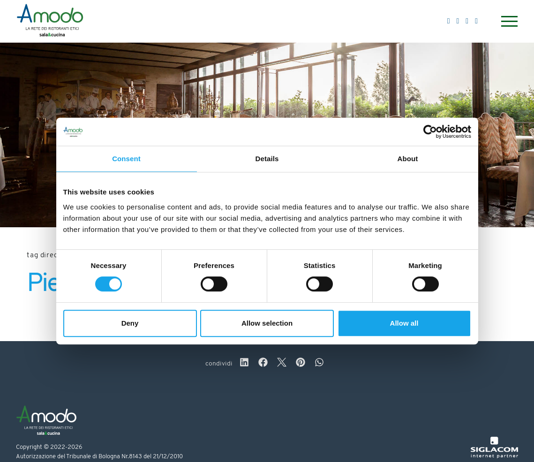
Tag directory (50, 255)
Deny (130, 323)
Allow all (404, 323)
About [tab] (408, 159)
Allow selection (267, 323)
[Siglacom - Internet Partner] (494, 457)
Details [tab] (267, 159)
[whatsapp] (319, 364)
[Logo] (49, 21)
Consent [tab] (126, 159)
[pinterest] (300, 364)
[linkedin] (244, 364)
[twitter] (281, 364)
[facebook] (263, 364)
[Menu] (508, 21)
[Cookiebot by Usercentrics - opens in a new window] (430, 132)
